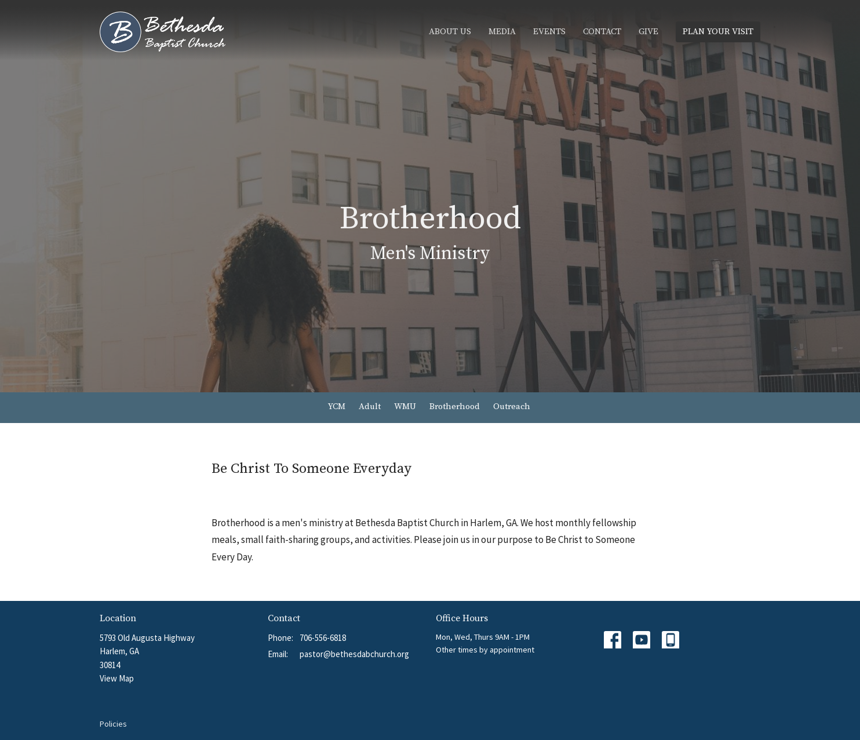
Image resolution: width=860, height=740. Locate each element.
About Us (450, 31)
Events (549, 31)
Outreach (511, 406)
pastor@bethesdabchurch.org (354, 653)
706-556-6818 (323, 637)
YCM (336, 406)
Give (648, 31)
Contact (602, 31)
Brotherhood (454, 406)
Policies (113, 724)
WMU (405, 406)
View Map (117, 678)
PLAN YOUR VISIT (718, 31)
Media (502, 31)
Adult (370, 406)
